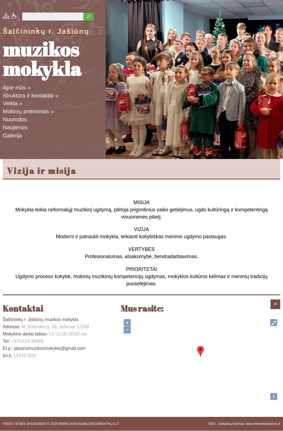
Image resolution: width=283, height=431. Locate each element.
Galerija (12, 135)
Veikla (12, 103)
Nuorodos (15, 119)
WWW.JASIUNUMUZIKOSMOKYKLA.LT (89, 424)
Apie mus (17, 87)
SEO (211, 424)
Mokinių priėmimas (28, 111)
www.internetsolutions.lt (263, 424)
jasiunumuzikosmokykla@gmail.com (49, 348)
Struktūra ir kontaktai (30, 96)
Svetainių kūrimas (231, 424)
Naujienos (15, 127)
